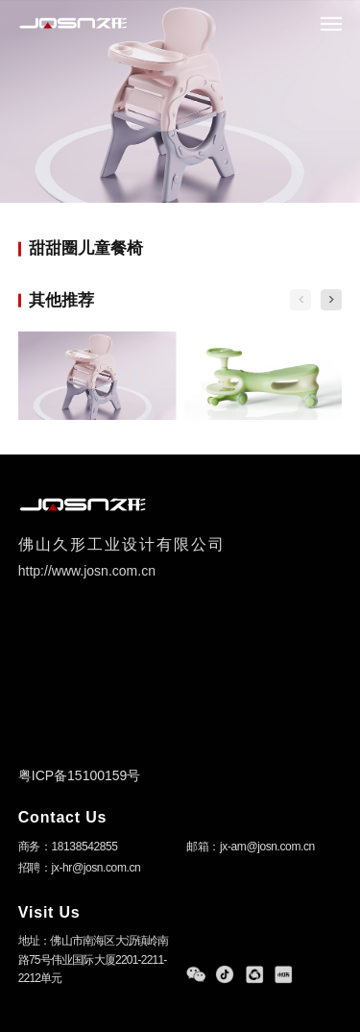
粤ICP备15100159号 (79, 775)
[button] (331, 299)
